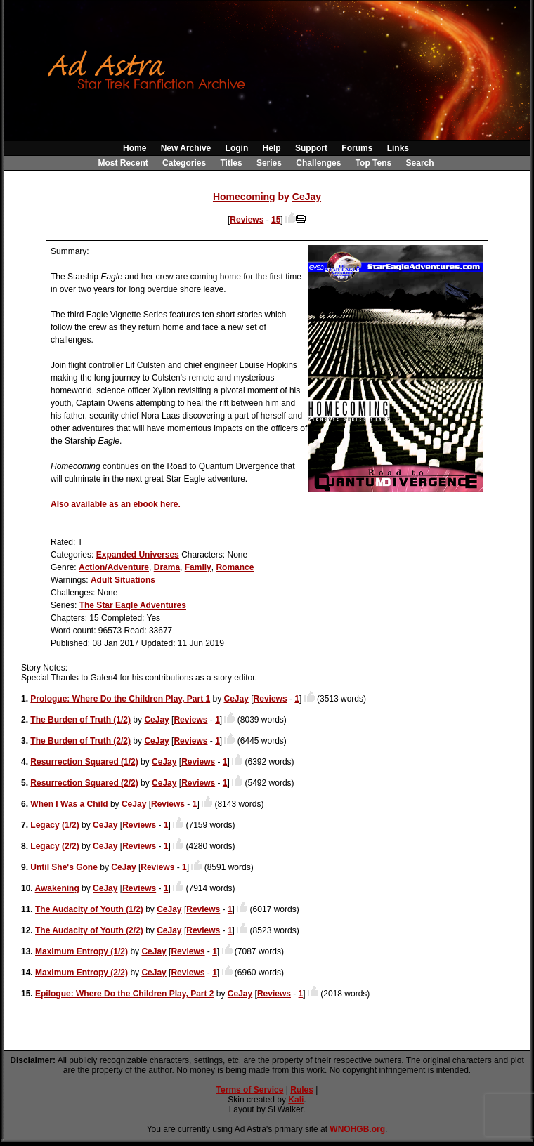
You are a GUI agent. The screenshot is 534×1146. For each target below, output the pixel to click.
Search (420, 163)
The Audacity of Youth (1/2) (89, 909)
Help (272, 148)
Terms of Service (250, 1090)
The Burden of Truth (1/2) (80, 720)
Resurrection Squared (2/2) (84, 783)
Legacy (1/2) (54, 825)
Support (311, 148)
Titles (231, 163)
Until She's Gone (64, 867)
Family (198, 567)
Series (269, 163)
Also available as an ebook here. (116, 504)
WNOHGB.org (357, 1129)
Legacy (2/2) (54, 846)
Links (398, 148)
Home (134, 148)
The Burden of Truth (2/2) (80, 741)
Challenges (318, 163)
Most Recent (123, 163)
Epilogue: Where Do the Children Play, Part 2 (124, 994)
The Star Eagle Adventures (132, 605)
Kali (296, 1100)
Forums (356, 148)
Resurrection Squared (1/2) (84, 762)
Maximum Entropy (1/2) (81, 951)
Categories (184, 163)
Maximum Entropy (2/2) (81, 972)
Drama (167, 567)
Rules (301, 1090)
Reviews (246, 220)
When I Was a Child (69, 804)
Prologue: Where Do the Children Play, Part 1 (120, 699)
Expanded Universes (137, 555)
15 (275, 220)
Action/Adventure (114, 567)
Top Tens (374, 163)
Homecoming (244, 196)
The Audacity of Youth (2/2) (89, 930)
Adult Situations (123, 580)
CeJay (306, 196)
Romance (235, 567)
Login (237, 148)
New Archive (186, 148)
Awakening (57, 888)
